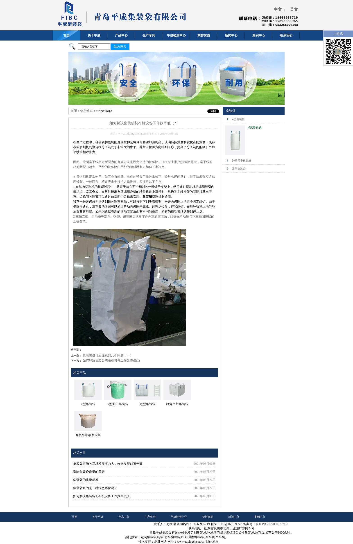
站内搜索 (120, 46)
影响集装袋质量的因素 (89, 472)
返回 (213, 111)
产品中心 (121, 35)
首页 (66, 35)
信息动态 (86, 111)
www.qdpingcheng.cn (132, 133)
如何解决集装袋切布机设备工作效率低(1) (111, 360)
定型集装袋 (239, 168)
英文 (294, 9)
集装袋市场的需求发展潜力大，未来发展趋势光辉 (108, 463)
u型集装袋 (238, 119)
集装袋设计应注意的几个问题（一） (107, 355)
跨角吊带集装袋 (241, 160)
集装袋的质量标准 (85, 480)
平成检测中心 (176, 35)
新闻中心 (231, 35)
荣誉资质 (203, 35)
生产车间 (149, 35)
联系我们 (286, 35)
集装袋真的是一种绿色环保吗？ (95, 488)
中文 (278, 9)
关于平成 (94, 35)
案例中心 (258, 35)
